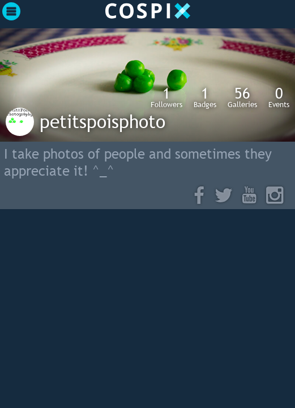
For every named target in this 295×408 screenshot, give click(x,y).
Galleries (242, 97)
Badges (205, 97)
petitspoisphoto (102, 121)
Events (278, 97)
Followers (166, 97)
